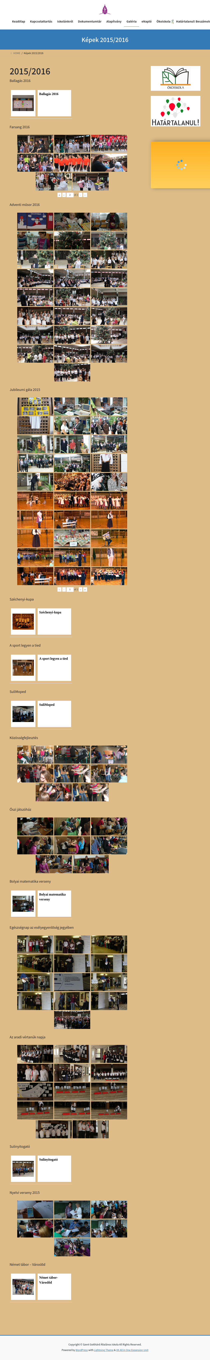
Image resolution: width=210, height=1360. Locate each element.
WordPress (82, 1350)
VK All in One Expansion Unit (132, 1350)
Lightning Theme (103, 1350)
